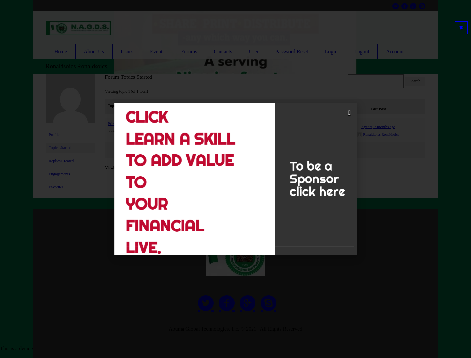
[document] (235, 179)
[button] (329, 124)
